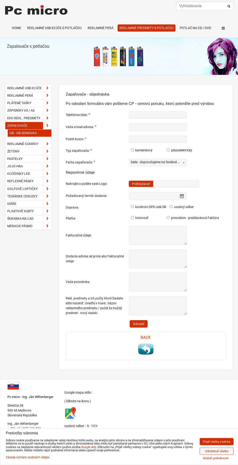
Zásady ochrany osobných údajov (28, 457)
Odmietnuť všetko (216, 451)
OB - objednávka (23, 133)
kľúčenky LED (29, 173)
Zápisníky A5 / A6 (29, 110)
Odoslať (138, 324)
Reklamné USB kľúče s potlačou (54, 28)
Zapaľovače (29, 125)
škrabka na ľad (29, 218)
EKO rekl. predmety (29, 118)
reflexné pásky (29, 181)
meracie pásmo (29, 226)
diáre (29, 203)
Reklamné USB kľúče (29, 88)
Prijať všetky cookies (216, 441)
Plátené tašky (29, 103)
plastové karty (29, 211)
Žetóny (29, 151)
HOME (16, 28)
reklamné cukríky (29, 144)
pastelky (29, 159)
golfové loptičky (29, 189)
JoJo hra (29, 166)
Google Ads (88, 447)
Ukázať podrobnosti (215, 458)
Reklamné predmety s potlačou (146, 28)
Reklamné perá (100, 28)
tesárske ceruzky (29, 196)
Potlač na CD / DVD (195, 28)
